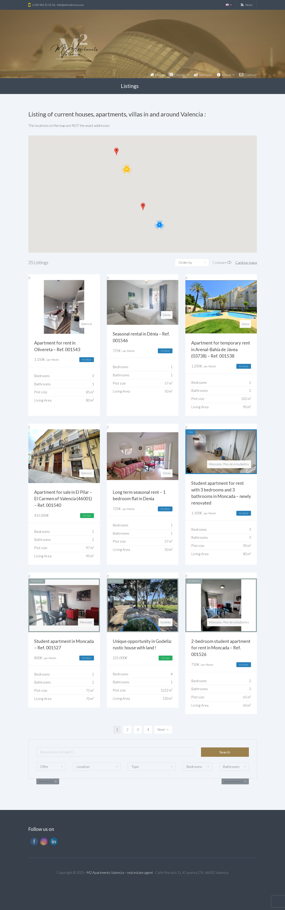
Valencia (86, 324)
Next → (163, 729)
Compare (220, 262)
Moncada (215, 464)
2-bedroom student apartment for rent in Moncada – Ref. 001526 (220, 648)
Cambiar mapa (246, 262)
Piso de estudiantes (236, 464)
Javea (245, 324)
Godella (165, 622)
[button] (116, 152)
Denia (167, 315)
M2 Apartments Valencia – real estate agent (120, 872)
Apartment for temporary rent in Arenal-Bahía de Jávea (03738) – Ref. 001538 (220, 349)
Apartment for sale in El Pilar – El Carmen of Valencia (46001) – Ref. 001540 (63, 498)
